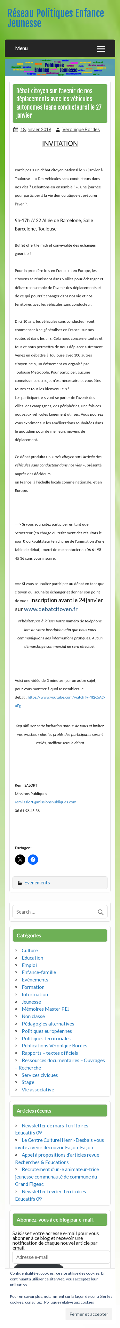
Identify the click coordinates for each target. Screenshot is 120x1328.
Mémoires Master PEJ (45, 1009)
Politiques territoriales (46, 1038)
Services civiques (40, 1075)
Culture (30, 950)
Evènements (37, 882)
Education (32, 958)
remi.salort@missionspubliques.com (45, 802)
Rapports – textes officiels (50, 1053)
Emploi (29, 965)
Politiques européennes (47, 1031)
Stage (28, 1082)
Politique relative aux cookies (69, 1302)
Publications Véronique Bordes (54, 1045)
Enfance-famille (39, 972)
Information (35, 994)
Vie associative (38, 1089)
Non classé (33, 1016)
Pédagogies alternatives (48, 1023)
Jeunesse (31, 1002)
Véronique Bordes (81, 129)
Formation (33, 987)
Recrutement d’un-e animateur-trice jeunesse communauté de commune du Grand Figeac (57, 1176)
